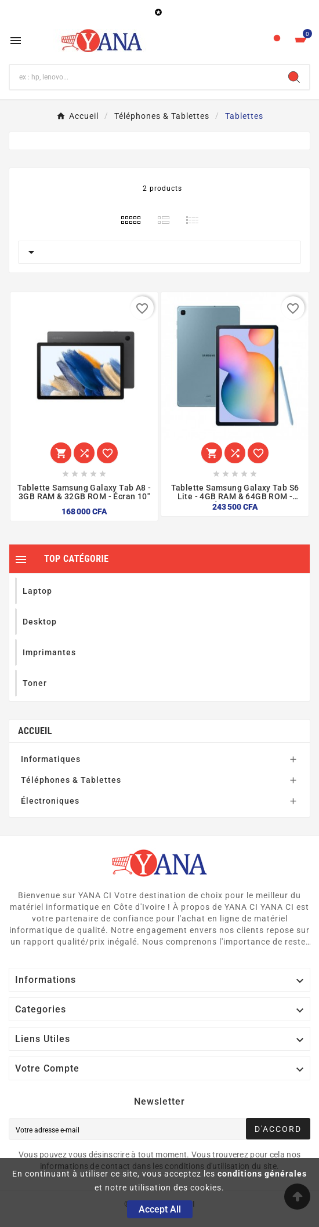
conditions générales (262, 1173)
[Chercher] (144, 77)
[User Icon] (277, 41)
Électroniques (50, 800)
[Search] (294, 77)
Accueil (35, 730)
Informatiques (51, 759)
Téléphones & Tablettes (71, 780)
